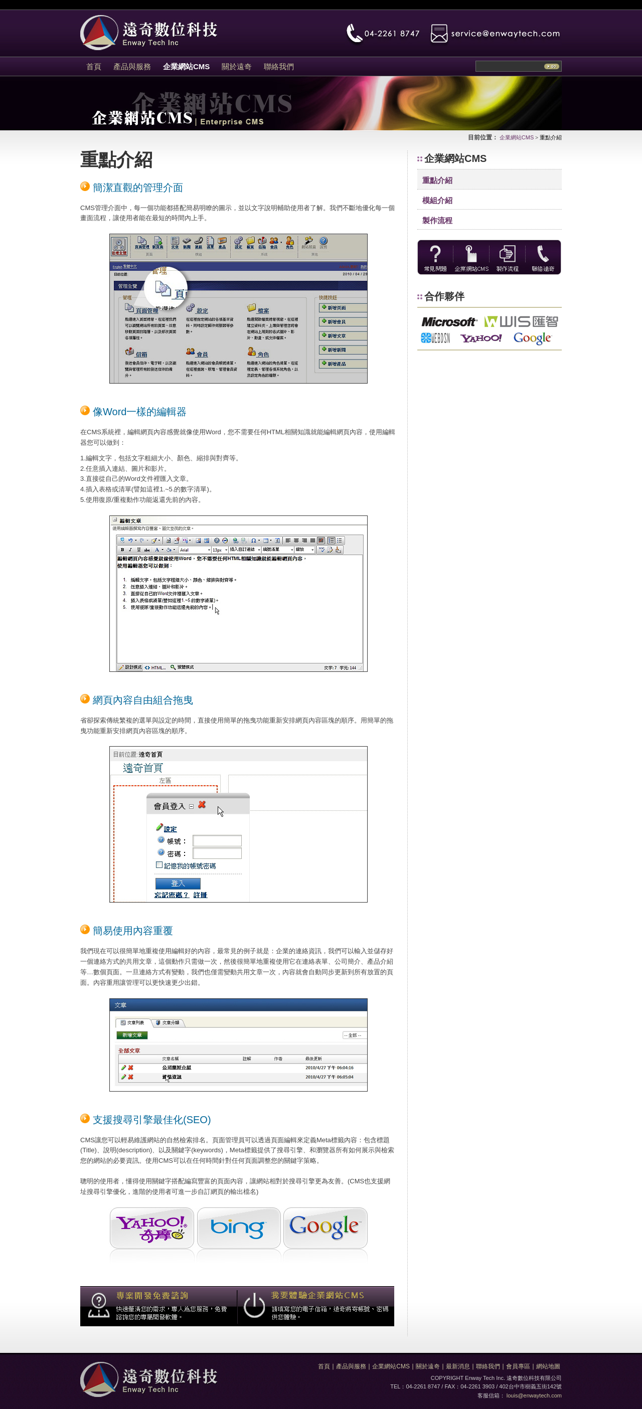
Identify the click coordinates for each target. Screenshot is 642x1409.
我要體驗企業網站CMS (315, 1306)
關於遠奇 (428, 1366)
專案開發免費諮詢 (158, 1306)
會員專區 (518, 1366)
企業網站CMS (517, 137)
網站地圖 (548, 1366)
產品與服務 (351, 1366)
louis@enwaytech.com (534, 1395)
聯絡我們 (488, 1366)
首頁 (324, 1366)
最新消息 (458, 1366)
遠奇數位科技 (148, 1379)
